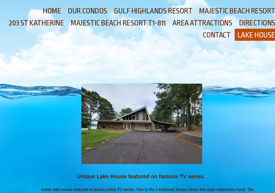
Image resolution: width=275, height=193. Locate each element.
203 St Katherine (36, 23)
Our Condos (87, 11)
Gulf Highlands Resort (153, 11)
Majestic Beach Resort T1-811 (118, 23)
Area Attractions (202, 23)
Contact (217, 35)
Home (52, 11)
